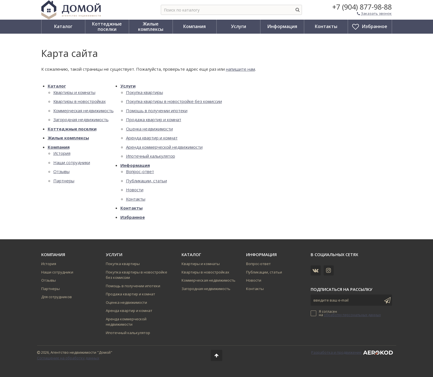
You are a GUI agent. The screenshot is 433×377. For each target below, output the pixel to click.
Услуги (128, 86)
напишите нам (240, 69)
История (61, 153)
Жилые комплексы (68, 138)
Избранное (132, 217)
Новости (134, 189)
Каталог (57, 86)
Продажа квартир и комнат (153, 119)
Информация (135, 165)
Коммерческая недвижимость (83, 110)
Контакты (135, 199)
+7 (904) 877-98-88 (362, 7)
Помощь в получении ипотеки (156, 110)
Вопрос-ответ (140, 171)
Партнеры (63, 180)
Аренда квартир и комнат (152, 138)
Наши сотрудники (71, 162)
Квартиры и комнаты (74, 92)
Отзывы (61, 171)
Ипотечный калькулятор (150, 156)
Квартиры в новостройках (79, 101)
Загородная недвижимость (81, 119)
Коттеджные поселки (72, 129)
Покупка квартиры (144, 92)
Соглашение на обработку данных (68, 357)
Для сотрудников (56, 296)
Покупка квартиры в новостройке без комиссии (174, 101)
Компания (59, 147)
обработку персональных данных (352, 314)
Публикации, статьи (146, 180)
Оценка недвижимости (149, 129)
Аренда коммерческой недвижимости (164, 147)
